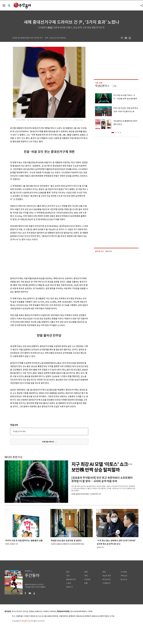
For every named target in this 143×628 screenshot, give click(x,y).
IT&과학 (87, 579)
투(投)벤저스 (102, 86)
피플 (86, 583)
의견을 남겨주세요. (19, 431)
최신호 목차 (106, 576)
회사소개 (15, 611)
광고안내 (123, 579)
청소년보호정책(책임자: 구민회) (81, 611)
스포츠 (68, 583)
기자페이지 (106, 583)
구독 (114, 86)
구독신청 (123, 576)
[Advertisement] (43, 258)
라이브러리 (106, 579)
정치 (67, 572)
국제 (86, 576)
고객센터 (45, 611)
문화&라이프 (71, 579)
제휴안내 (38, 611)
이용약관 (53, 611)
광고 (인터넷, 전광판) (26, 611)
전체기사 (69, 587)
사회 (67, 576)
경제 (86, 572)
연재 (104, 572)
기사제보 (123, 572)
